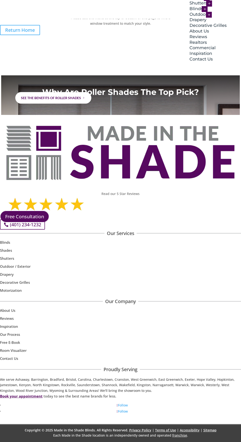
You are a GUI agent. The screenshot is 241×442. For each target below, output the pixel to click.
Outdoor (198, 14)
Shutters (7, 258)
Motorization (11, 290)
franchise (179, 435)
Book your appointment (21, 396)
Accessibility (190, 430)
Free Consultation (24, 216)
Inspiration (200, 53)
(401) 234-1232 (25, 224)
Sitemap (210, 430)
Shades (6, 250)
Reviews (198, 36)
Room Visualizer (13, 350)
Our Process (10, 334)
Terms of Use (165, 430)
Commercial (202, 47)
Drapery (197, 19)
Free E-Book (10, 342)
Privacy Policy (140, 430)
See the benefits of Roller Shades (51, 98)
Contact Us (201, 59)
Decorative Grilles (208, 25)
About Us (199, 31)
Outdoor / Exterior (15, 266)
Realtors (198, 42)
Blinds (196, 8)
